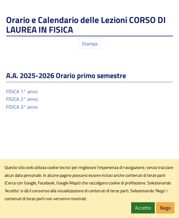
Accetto (143, 207)
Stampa (90, 43)
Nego (165, 207)
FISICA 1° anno (22, 91)
